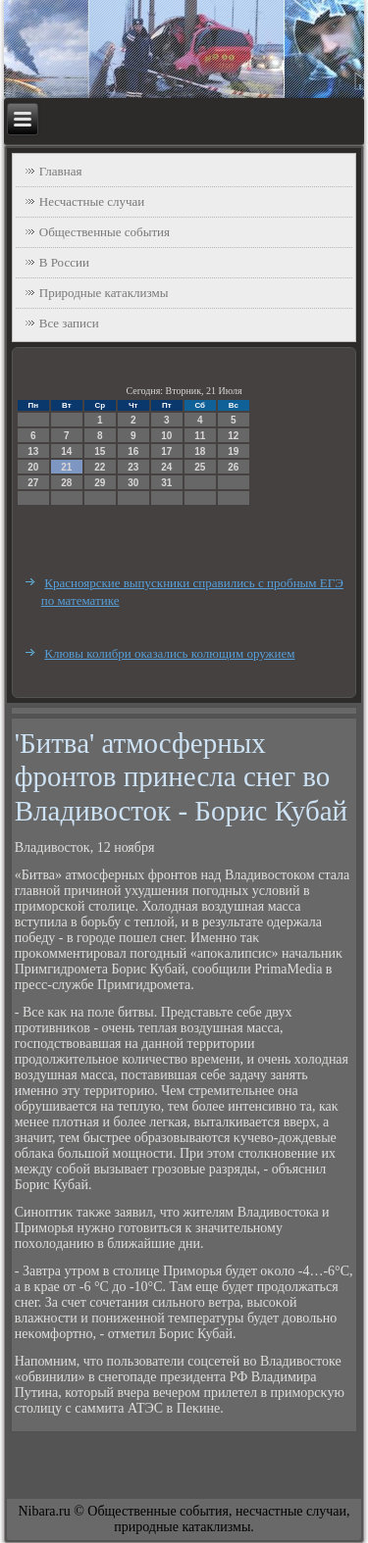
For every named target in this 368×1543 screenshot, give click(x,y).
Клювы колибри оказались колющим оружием (169, 653)
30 (133, 482)
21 (66, 467)
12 (233, 435)
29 (99, 482)
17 (166, 451)
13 (32, 451)
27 (32, 482)
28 (66, 482)
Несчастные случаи (92, 201)
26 (233, 467)
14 (66, 451)
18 (199, 451)
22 (99, 467)
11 (199, 435)
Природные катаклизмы (104, 292)
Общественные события (104, 231)
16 (133, 451)
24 (166, 467)
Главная (60, 171)
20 (32, 467)
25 (199, 467)
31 (166, 482)
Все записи (69, 323)
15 (99, 451)
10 (166, 435)
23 (133, 467)
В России (64, 262)
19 (233, 451)
